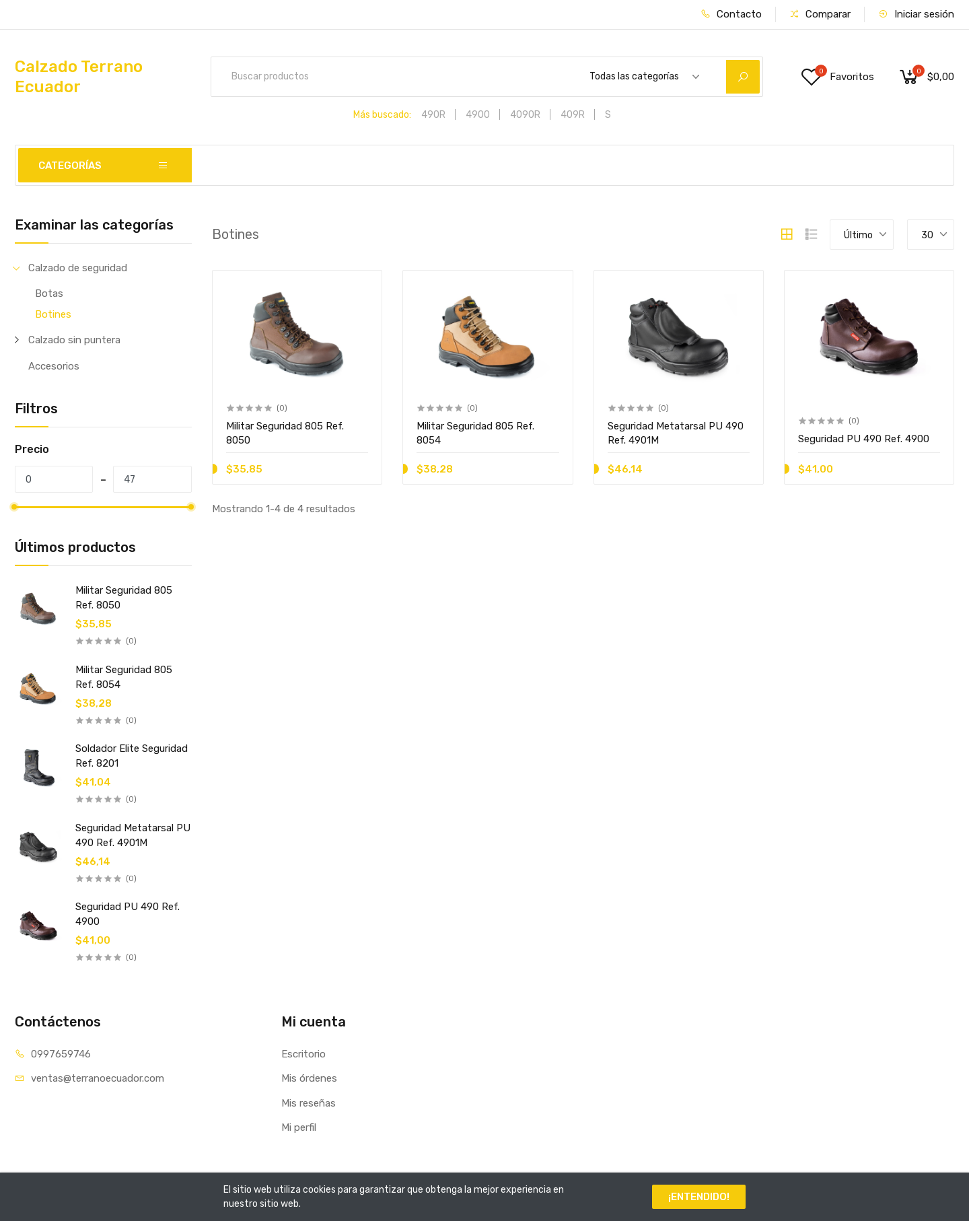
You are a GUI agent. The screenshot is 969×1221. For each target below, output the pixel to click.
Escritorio (303, 1054)
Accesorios (53, 366)
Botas (49, 293)
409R (573, 114)
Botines (53, 314)
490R (433, 114)
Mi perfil (298, 1127)
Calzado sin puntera (74, 340)
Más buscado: (382, 114)
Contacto (731, 14)
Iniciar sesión (916, 14)
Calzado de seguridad (77, 268)
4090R (525, 114)
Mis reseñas (308, 1103)
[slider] (15, 507)
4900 (478, 114)
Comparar (820, 14)
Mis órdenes (309, 1078)
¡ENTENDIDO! (698, 1197)
